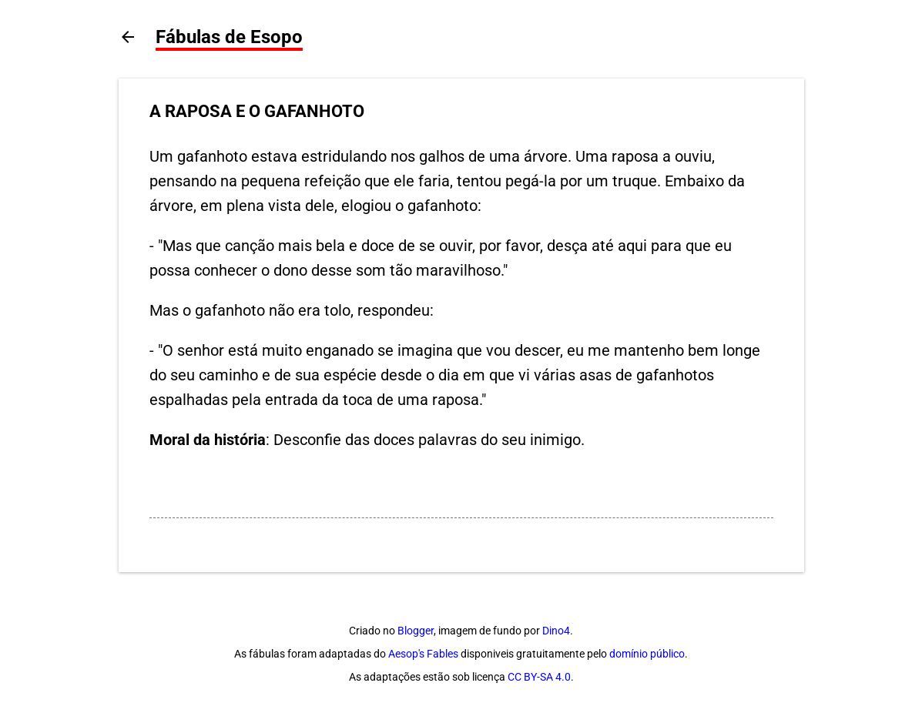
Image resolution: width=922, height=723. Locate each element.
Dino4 (556, 630)
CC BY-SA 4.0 (539, 677)
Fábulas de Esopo (229, 37)
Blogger (415, 630)
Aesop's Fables (423, 654)
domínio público (647, 654)
